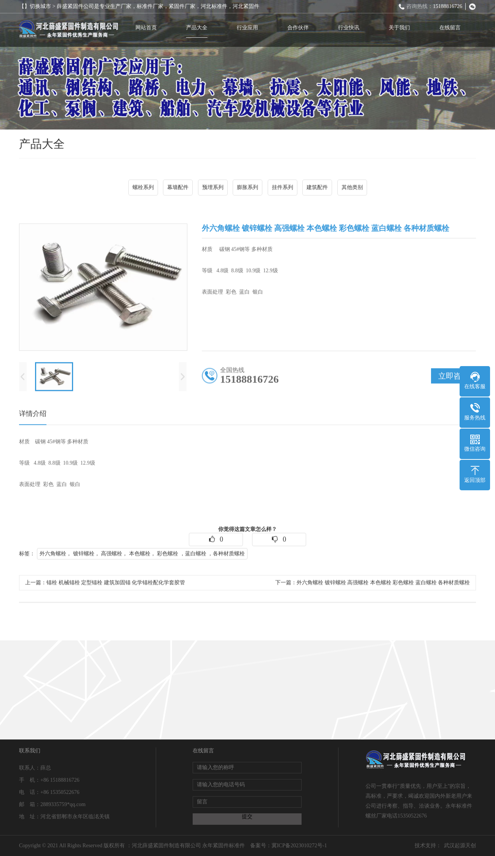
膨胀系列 (247, 188)
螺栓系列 (143, 188)
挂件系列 (282, 188)
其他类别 (352, 188)
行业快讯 (350, 27)
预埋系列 (213, 188)
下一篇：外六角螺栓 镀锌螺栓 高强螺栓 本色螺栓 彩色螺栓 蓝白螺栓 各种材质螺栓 (372, 585)
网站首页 (148, 27)
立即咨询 (453, 378)
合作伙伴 (300, 27)
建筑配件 (317, 188)
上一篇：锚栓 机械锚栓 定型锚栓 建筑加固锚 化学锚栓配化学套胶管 (105, 585)
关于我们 (401, 27)
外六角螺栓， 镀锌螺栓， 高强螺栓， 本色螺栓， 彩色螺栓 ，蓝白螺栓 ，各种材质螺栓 (142, 556)
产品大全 (198, 27)
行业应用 (249, 27)
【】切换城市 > (38, 6)
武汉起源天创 (460, 845)
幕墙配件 (177, 188)
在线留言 (452, 27)
